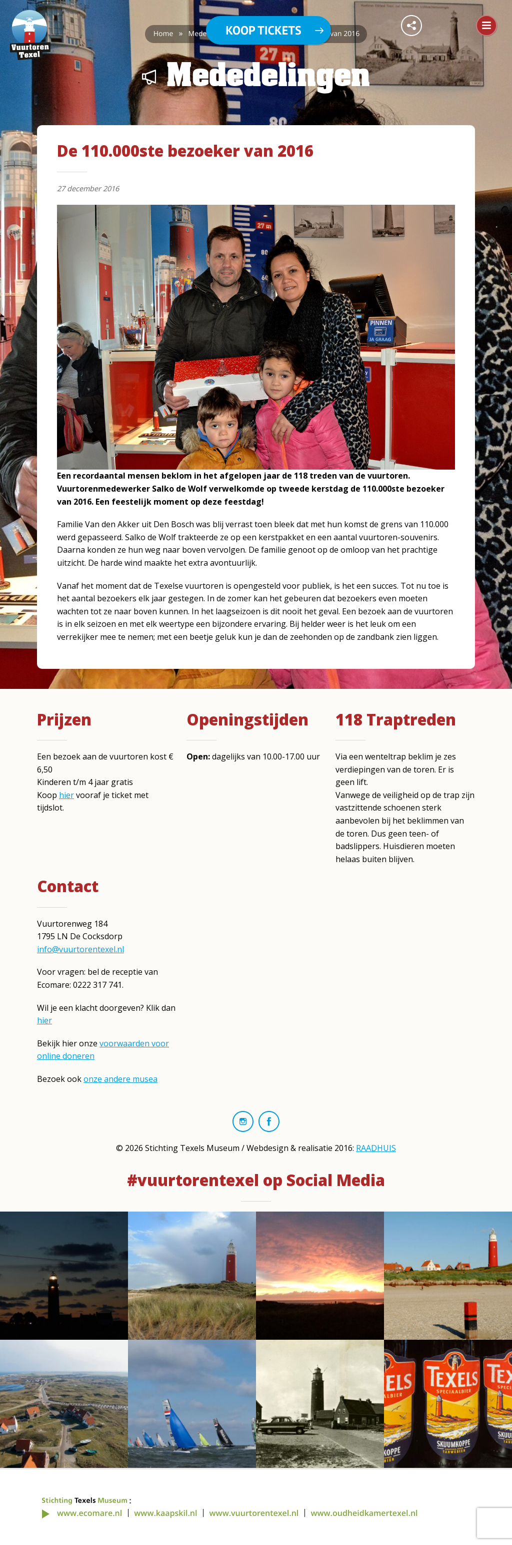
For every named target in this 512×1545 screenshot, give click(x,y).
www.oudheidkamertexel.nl (364, 1512)
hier (66, 795)
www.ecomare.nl (89, 1512)
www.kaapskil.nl (165, 1512)
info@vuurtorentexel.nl (80, 949)
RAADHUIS (376, 1147)
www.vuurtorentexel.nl (254, 1512)
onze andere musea (121, 1078)
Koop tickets (263, 30)
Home (164, 34)
